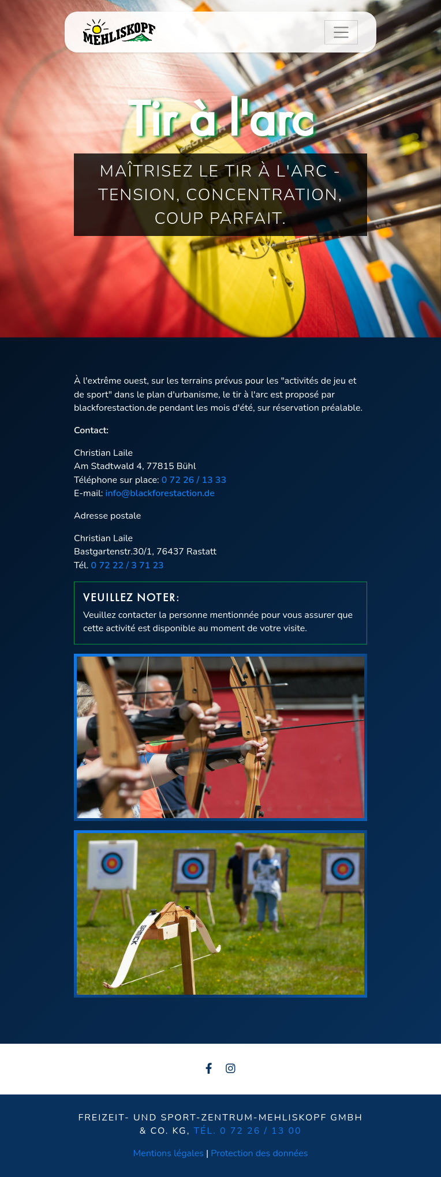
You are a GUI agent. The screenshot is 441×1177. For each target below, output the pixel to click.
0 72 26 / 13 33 (194, 480)
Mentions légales (169, 1153)
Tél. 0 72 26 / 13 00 (247, 1130)
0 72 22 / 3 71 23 (127, 565)
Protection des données (259, 1153)
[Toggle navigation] (341, 32)
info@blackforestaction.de (160, 493)
